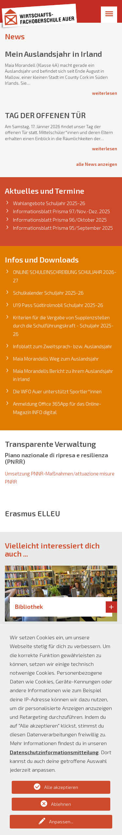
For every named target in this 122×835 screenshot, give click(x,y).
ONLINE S (23, 272)
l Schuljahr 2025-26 (82, 305)
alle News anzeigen (96, 164)
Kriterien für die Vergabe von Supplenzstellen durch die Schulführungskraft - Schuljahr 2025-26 (63, 325)
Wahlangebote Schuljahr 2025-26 (49, 203)
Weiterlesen (104, 93)
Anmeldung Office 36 (35, 404)
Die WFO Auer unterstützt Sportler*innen (57, 391)
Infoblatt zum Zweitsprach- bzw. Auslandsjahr (62, 346)
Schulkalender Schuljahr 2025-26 (48, 293)
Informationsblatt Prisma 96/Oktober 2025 (60, 220)
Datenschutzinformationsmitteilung (54, 752)
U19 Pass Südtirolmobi (37, 305)
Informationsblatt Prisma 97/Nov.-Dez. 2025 (61, 211)
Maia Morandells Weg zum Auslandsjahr (56, 359)
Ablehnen (61, 804)
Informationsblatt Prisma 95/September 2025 (63, 228)
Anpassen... (61, 821)
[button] (9, 594)
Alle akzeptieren (61, 787)
